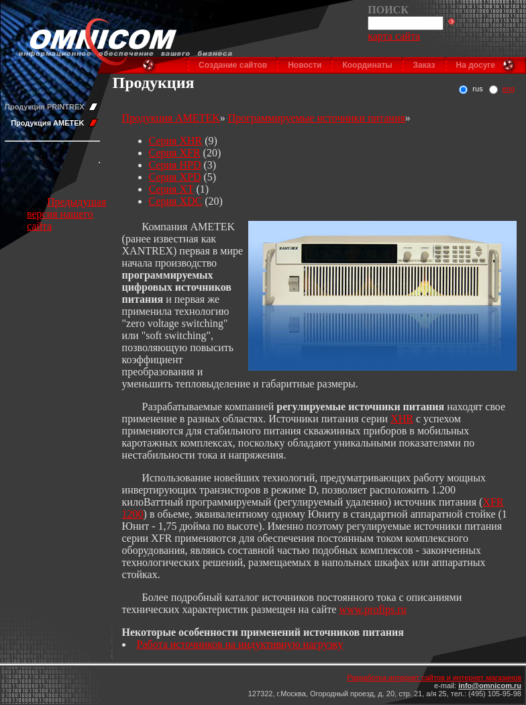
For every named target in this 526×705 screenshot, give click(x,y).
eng (509, 89)
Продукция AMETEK (47, 123)
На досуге (475, 65)
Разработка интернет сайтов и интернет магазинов (434, 677)
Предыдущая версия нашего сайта (66, 214)
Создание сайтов (233, 65)
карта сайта (394, 36)
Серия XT (171, 189)
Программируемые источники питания (316, 118)
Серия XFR (175, 152)
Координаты (367, 65)
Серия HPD (175, 165)
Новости (304, 65)
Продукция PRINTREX (45, 107)
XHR (401, 418)
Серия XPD (175, 177)
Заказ (424, 65)
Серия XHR (176, 140)
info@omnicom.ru (489, 686)
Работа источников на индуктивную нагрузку (240, 644)
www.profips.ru (372, 609)
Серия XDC (176, 201)
